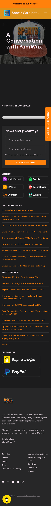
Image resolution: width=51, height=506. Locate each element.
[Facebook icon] (18, 482)
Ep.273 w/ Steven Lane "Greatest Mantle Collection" (25, 250)
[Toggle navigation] (45, 13)
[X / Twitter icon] (3, 482)
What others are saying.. (12, 469)
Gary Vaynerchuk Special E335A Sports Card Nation (25, 238)
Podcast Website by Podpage (28, 496)
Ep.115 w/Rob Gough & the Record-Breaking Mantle (25, 232)
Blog (4, 465)
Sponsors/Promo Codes (38, 454)
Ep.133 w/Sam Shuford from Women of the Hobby (24, 225)
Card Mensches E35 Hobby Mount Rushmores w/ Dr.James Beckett (24, 258)
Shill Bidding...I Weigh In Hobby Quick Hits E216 (22, 283)
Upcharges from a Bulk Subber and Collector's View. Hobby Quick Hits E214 (25, 328)
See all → (6, 344)
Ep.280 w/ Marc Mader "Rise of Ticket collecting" (23, 266)
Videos (5, 458)
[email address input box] (25, 149)
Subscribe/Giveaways (25, 162)
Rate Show (32, 464)
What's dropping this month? (36, 459)
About (4, 461)
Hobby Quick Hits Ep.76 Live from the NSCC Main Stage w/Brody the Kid (24, 218)
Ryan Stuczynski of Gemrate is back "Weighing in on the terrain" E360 (25, 312)
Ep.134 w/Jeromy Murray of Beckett (18, 210)
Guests (31, 471)
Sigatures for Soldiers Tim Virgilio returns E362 (23, 289)
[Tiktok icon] (23, 482)
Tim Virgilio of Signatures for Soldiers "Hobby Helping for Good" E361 (22, 297)
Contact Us (32, 468)
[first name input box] (25, 140)
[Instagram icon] (8, 482)
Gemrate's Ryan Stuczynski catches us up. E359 (23, 320)
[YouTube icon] (13, 482)
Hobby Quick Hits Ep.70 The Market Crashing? (22, 244)
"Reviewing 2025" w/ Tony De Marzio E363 (21, 277)
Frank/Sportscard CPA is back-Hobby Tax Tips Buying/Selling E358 (22, 337)
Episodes (6, 454)
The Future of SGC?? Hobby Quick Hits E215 (21, 305)
